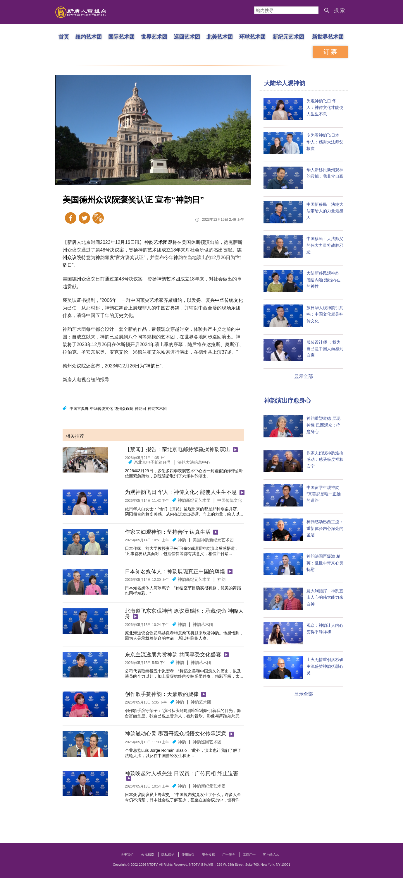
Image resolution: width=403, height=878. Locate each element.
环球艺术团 (252, 37)
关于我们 (127, 854)
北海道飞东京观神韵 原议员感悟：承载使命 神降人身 (184, 613)
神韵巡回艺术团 (207, 742)
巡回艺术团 (187, 37)
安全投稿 (208, 854)
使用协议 (188, 854)
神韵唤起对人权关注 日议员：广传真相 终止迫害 (181, 773)
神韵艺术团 (156, 242)
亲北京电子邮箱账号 (152, 462)
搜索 (340, 10)
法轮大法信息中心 (194, 462)
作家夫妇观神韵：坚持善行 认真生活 (168, 532)
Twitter (84, 218)
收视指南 (147, 854)
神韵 (182, 540)
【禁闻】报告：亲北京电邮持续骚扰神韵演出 (177, 449)
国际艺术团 (121, 37)
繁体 (98, 218)
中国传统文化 (229, 500)
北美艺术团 (219, 37)
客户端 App (271, 854)
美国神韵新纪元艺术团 (213, 540)
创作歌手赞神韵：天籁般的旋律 (162, 694)
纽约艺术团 (88, 37)
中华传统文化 (229, 300)
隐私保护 (167, 854)
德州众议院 (83, 278)
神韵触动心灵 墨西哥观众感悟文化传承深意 (175, 734)
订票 (330, 52)
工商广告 (249, 854)
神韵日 (153, 365)
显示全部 (303, 376)
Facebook (70, 218)
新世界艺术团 (328, 37)
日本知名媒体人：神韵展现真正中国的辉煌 (175, 571)
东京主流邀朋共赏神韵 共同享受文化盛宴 (173, 655)
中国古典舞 (168, 307)
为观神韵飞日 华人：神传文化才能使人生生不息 (181, 492)
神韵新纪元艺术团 (194, 500)
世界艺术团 (154, 37)
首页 (63, 37)
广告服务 (228, 854)
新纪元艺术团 (288, 37)
